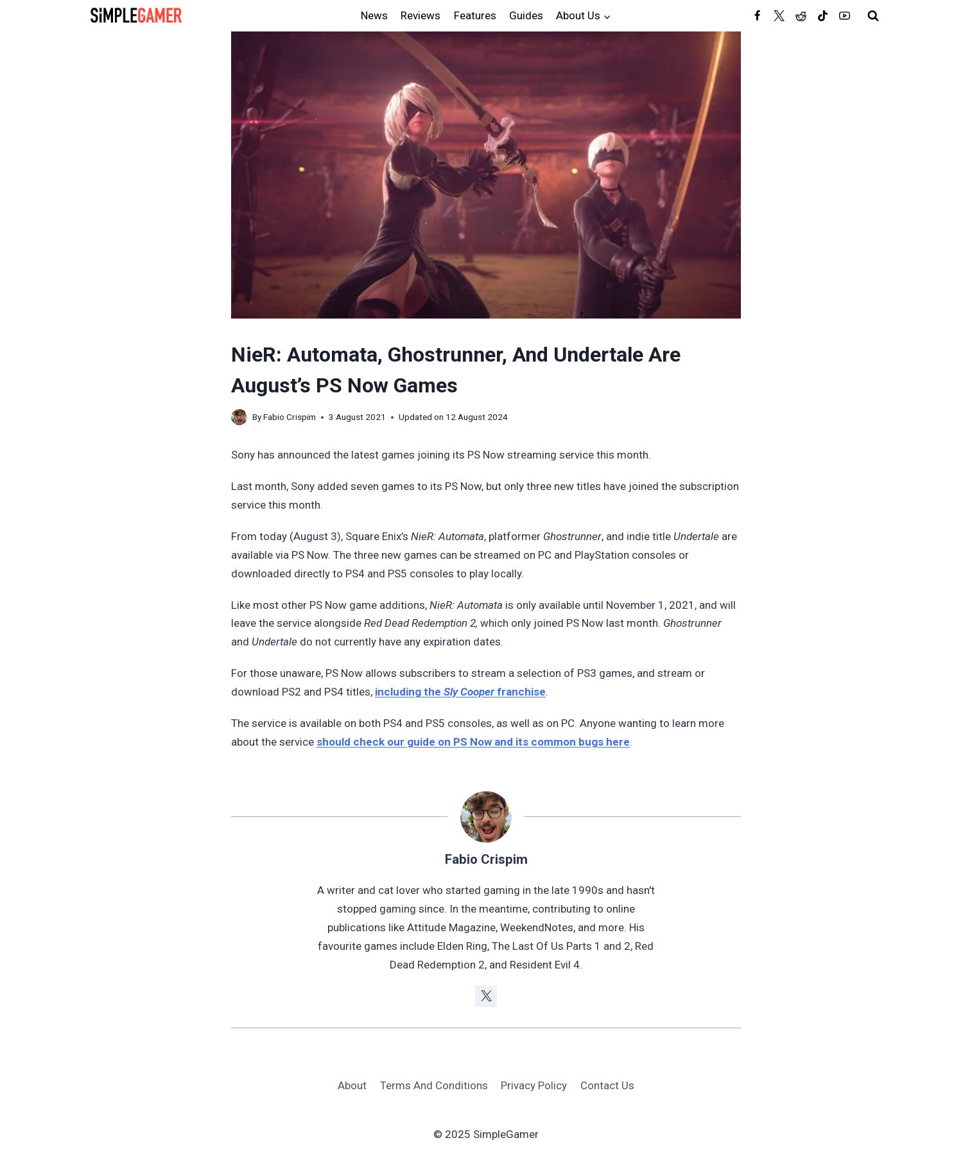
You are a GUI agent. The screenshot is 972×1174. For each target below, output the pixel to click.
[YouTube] (844, 16)
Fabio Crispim (289, 417)
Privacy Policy (534, 1085)
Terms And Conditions (434, 1085)
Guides (526, 15)
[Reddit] (800, 16)
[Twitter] (779, 16)
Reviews (420, 15)
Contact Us (607, 1085)
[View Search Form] (873, 16)
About (352, 1085)
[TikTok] (822, 16)
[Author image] (239, 417)
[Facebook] (757, 16)
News (374, 15)
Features (475, 15)
